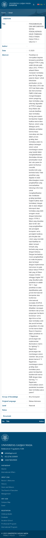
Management (6, 494)
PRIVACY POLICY (9, 535)
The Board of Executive (9, 490)
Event (3, 505)
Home (3, 13)
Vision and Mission (7, 487)
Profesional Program (8, 524)
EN (39, 4)
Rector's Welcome (8, 480)
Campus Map (5, 502)
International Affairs (8, 472)
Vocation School (7, 520)
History (4, 484)
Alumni (3, 469)
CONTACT (22, 535)
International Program (9, 527)
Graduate (4, 517)
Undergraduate (6, 514)
